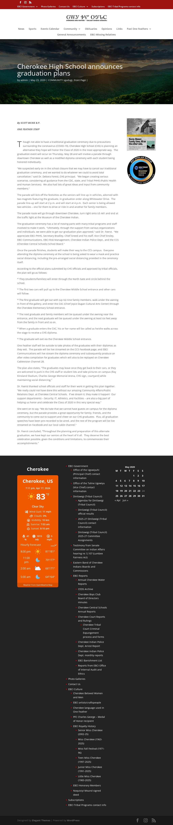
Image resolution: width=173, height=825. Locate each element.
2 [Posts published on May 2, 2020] (138, 475)
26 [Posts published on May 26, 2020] (121, 495)
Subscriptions (98, 7)
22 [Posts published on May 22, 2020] (134, 490)
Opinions (107, 29)
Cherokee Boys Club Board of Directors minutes (89, 598)
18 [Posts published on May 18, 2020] (117, 490)
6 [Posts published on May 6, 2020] (125, 480)
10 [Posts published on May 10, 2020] (143, 480)
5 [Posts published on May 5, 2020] (120, 480)
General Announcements (71, 34)
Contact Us (64, 7)
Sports (32, 29)
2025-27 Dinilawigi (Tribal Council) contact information (92, 523)
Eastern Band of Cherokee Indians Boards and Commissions (88, 566)
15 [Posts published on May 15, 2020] (134, 485)
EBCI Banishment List (90, 660)
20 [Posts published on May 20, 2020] (125, 490)
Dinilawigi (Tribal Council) (87, 496)
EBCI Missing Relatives (103, 34)
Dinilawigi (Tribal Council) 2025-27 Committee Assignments (92, 536)
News (21, 29)
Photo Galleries (48, 7)
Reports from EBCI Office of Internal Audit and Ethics (92, 669)
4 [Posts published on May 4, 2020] (116, 480)
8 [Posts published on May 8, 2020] (133, 480)
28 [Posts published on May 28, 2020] (130, 495)
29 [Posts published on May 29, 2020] (134, 495)
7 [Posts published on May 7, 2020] (129, 480)
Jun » (125, 500)
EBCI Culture (79, 7)
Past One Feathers (137, 29)
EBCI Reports (80, 575)
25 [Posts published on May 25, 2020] (117, 495)
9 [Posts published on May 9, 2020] (138, 480)
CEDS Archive (85, 589)
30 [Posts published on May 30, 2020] (139, 495)
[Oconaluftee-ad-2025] (141, 183)
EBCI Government (26, 7)
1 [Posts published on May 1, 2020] (133, 475)
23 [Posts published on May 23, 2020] (139, 490)
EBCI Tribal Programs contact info (124, 7)
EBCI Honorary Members (87, 785)
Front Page (80, 80)
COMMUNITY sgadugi (60, 80)
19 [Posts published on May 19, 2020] (121, 490)
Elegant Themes (41, 820)
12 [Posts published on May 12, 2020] (121, 485)
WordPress (73, 820)
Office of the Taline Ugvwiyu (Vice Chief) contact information (89, 487)
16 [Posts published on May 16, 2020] (139, 485)
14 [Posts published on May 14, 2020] (130, 485)
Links (119, 29)
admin (24, 80)
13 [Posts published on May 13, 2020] (125, 485)
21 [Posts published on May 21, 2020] (130, 490)
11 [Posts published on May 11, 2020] (117, 485)
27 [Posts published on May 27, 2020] (125, 495)
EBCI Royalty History (84, 726)
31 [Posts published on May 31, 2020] (143, 495)
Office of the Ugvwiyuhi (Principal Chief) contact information (86, 474)
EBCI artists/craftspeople (87, 702)
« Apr (118, 500)
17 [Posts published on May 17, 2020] (143, 485)
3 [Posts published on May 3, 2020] (142, 475)
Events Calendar (50, 29)
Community (70, 29)
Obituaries (91, 29)
